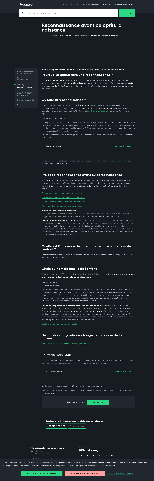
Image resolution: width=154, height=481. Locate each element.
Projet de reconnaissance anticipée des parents (63, 193)
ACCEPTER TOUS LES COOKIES (41, 473)
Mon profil (67, 4)
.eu (123, 4)
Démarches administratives (81, 35)
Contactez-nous (77, 426)
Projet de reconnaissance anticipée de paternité (63, 201)
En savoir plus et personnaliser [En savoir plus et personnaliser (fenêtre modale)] (120, 474)
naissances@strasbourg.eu (112, 161)
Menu (127, 13)
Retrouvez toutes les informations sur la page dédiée (65, 343)
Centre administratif (100, 111)
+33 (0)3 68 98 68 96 (56, 426)
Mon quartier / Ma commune (88, 4)
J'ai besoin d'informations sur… (43, 13)
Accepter (98, 402)
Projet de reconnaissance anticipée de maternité (63, 197)
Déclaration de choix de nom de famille (59, 324)
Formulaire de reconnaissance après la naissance (64, 206)
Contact (106, 4)
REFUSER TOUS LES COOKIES (85, 473)
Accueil (55, 35)
